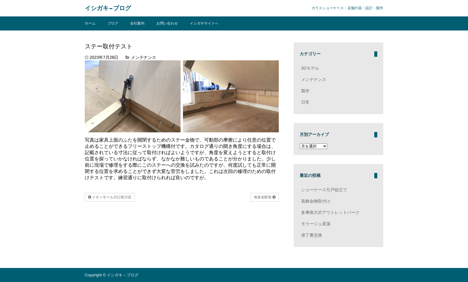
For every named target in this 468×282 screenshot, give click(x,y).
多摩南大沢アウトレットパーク (330, 212)
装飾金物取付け (315, 201)
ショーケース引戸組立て (324, 189)
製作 (305, 90)
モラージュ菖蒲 (315, 223)
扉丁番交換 (311, 235)
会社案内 (137, 23)
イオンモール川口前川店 (109, 197)
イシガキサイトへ (204, 23)
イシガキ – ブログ (108, 8)
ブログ (112, 23)
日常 (305, 102)
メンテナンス (143, 57)
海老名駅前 (264, 197)
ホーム (90, 23)
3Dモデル (310, 68)
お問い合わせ (167, 23)
